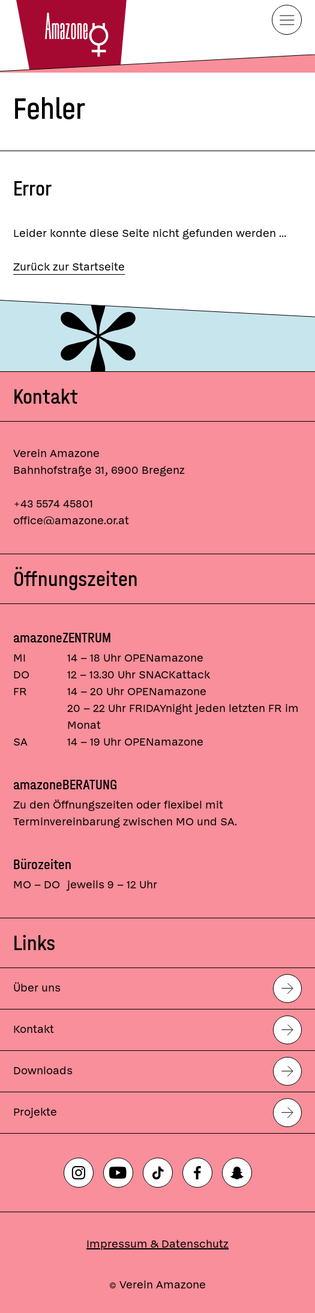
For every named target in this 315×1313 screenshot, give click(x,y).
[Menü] (287, 20)
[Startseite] (70, 36)
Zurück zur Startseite (69, 267)
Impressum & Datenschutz (157, 1244)
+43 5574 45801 (53, 504)
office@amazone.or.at (71, 521)
